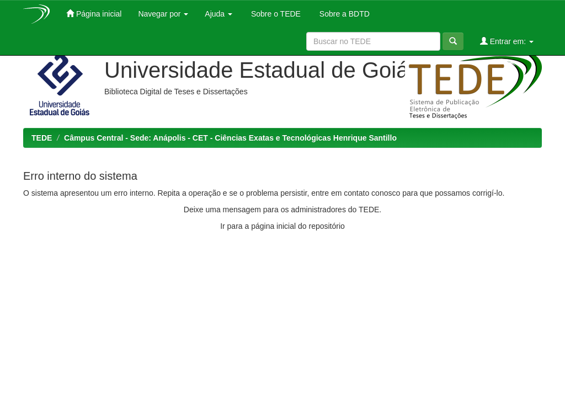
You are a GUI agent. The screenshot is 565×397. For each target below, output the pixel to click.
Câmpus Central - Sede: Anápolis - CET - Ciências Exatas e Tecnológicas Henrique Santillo (230, 137)
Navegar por (163, 13)
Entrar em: (507, 41)
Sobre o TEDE (275, 13)
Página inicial (93, 13)
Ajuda (218, 13)
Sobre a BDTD (343, 13)
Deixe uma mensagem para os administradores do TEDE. (282, 209)
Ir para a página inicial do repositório (282, 226)
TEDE (41, 137)
